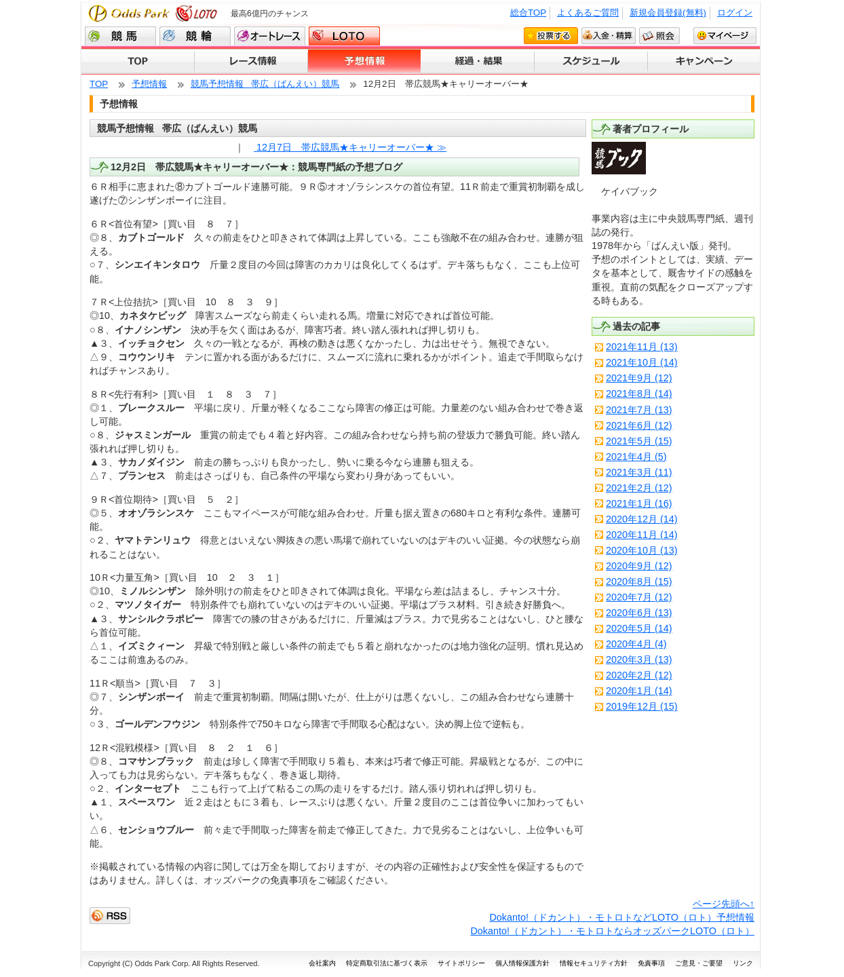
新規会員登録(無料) (668, 12)
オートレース (269, 35)
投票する (551, 35)
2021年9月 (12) (639, 377)
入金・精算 (608, 35)
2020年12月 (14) (642, 519)
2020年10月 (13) (642, 550)
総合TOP (528, 12)
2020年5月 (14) (639, 628)
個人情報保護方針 (522, 963)
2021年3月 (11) (639, 472)
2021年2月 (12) (639, 487)
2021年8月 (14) (639, 393)
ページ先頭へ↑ (723, 903)
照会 (659, 35)
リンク (743, 963)
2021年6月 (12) (639, 425)
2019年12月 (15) (642, 706)
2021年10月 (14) (642, 362)
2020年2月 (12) (639, 675)
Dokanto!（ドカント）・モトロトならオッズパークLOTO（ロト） (612, 930)
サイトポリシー (461, 963)
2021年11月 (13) (642, 346)
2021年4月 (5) (636, 456)
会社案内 (322, 963)
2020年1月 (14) (639, 690)
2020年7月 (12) (639, 597)
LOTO (344, 35)
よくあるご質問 (588, 12)
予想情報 (364, 62)
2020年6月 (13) (639, 612)
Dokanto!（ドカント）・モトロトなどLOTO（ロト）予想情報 (621, 917)
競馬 (120, 35)
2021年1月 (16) (639, 503)
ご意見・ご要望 (699, 963)
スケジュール (591, 62)
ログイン (734, 12)
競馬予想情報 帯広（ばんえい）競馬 (265, 84)
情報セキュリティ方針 (594, 963)
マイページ (724, 35)
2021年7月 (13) (639, 409)
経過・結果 (478, 62)
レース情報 (251, 62)
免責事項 (651, 963)
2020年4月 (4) (636, 643)
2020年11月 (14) (642, 534)
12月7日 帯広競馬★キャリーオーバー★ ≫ (350, 147)
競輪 (195, 35)
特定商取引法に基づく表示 (386, 963)
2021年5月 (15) (639, 441)
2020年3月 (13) (639, 659)
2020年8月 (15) (639, 581)
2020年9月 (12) (639, 565)
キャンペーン (704, 62)
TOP (138, 62)
